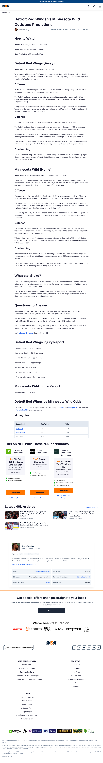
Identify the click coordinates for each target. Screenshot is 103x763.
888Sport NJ (73, 407)
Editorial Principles (27, 697)
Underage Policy (27, 708)
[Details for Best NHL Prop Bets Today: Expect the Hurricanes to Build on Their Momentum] (12, 526)
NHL (9, 12)
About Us (76, 665)
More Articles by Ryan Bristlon (24, 564)
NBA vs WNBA (27, 665)
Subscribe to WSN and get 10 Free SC (52, 1)
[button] (100, 6)
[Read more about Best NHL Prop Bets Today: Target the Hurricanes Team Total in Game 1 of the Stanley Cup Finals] (82, 514)
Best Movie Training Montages (27, 676)
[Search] (94, 6)
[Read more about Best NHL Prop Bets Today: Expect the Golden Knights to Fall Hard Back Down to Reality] (34, 514)
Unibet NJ (60, 407)
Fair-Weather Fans (27, 672)
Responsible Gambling (76, 679)
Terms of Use (27, 704)
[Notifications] (88, 6)
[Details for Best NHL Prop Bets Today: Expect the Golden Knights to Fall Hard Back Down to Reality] (12, 515)
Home (4, 12)
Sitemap (76, 686)
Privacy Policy (27, 701)
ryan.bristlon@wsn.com (42, 571)
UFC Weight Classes (27, 668)
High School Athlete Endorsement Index (27, 679)
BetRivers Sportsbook (83, 577)
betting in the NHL (21, 410)
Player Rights (27, 712)
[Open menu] (100, 6)
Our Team (76, 672)
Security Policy (27, 719)
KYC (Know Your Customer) (27, 715)
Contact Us (76, 668)
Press (76, 683)
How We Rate (76, 676)
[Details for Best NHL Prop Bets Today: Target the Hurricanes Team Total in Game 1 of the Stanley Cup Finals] (60, 515)
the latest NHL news (25, 333)
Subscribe (51, 611)
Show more (92, 507)
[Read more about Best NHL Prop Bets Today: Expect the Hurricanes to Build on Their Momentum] (34, 524)
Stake (48, 582)
